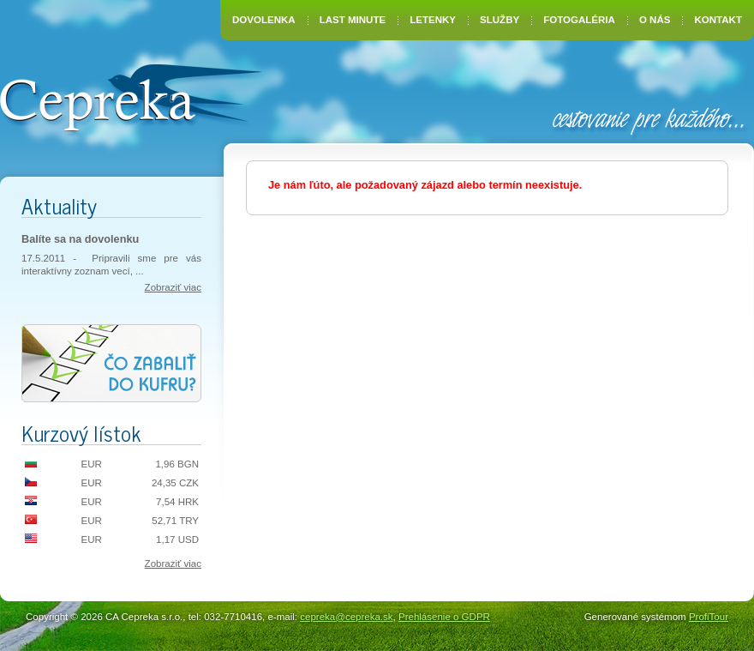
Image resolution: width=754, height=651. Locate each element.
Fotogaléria (579, 20)
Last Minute (353, 20)
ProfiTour (708, 617)
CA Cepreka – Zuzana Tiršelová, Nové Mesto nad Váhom (130, 96)
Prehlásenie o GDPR (444, 617)
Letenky (433, 20)
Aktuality (59, 205)
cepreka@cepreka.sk (346, 617)
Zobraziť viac (173, 287)
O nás (654, 20)
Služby (499, 20)
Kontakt (718, 20)
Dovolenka (264, 20)
